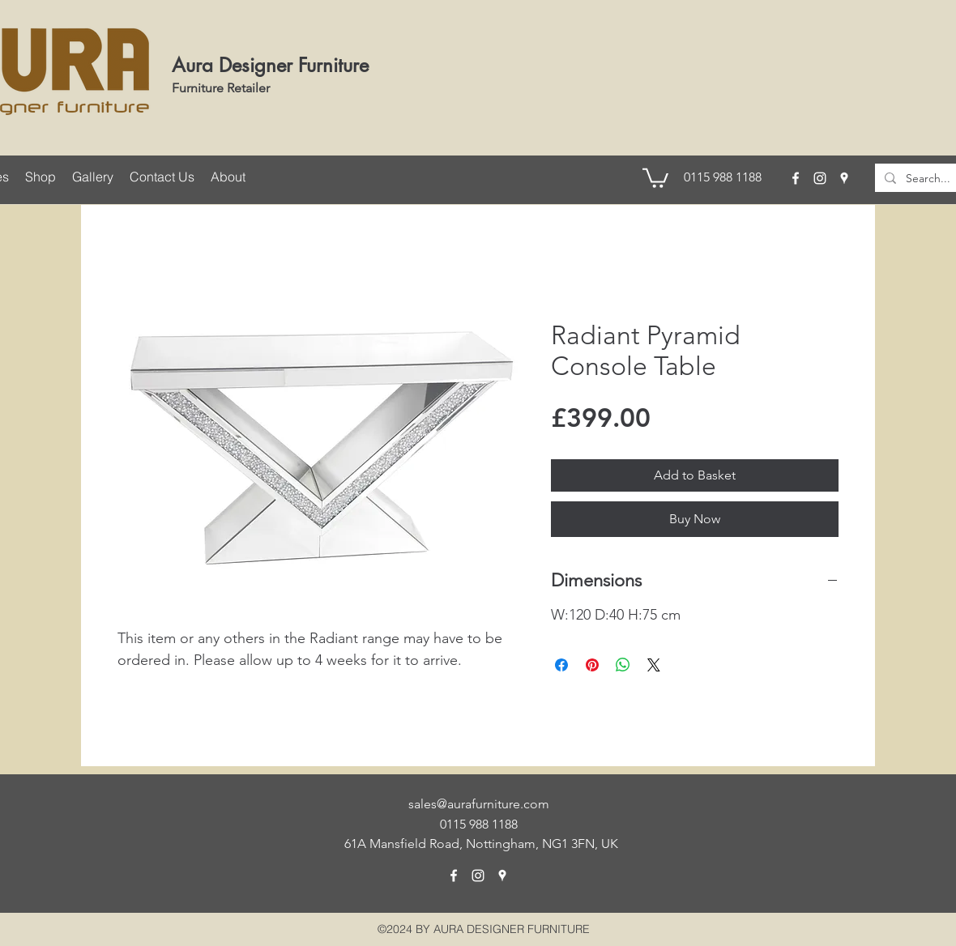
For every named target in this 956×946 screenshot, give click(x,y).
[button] (655, 177)
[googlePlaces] (844, 178)
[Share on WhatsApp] (623, 665)
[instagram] (820, 178)
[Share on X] (654, 665)
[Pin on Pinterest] (592, 665)
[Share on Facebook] (561, 665)
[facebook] (795, 178)
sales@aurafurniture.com (478, 804)
